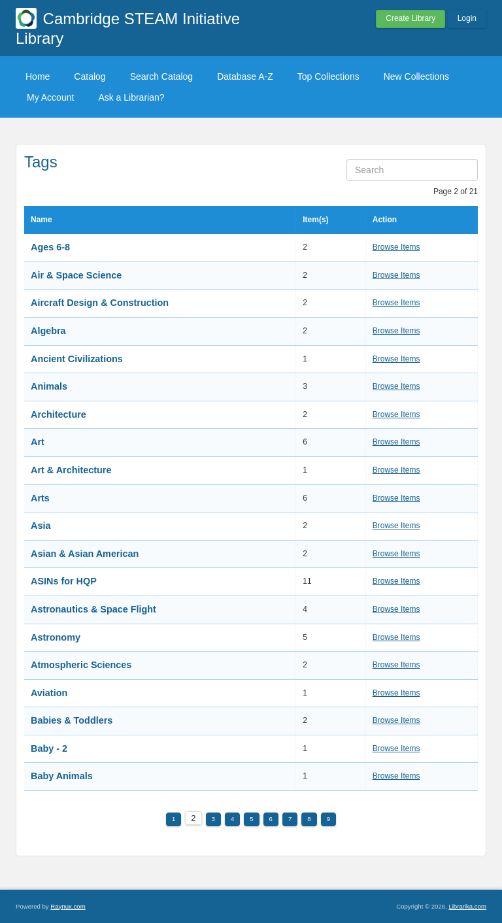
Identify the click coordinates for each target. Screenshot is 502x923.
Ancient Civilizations (77, 359)
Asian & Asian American (85, 553)
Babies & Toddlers (71, 720)
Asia (40, 525)
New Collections (416, 76)
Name (41, 219)
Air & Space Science (76, 275)
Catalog (89, 76)
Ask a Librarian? (131, 97)
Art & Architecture (71, 470)
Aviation (49, 693)
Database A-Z (245, 76)
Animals (49, 386)
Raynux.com (67, 906)
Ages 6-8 (50, 247)
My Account (50, 97)
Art (37, 442)
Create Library (410, 18)
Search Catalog (161, 76)
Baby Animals (62, 776)
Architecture (58, 414)
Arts (40, 498)
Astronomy (55, 637)
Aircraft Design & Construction (100, 302)
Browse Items (396, 247)
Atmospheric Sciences (81, 665)
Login (467, 18)
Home (37, 76)
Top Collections (328, 76)
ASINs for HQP (64, 581)
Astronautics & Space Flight (93, 609)
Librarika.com (467, 906)
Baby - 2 (49, 748)
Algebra (48, 331)
